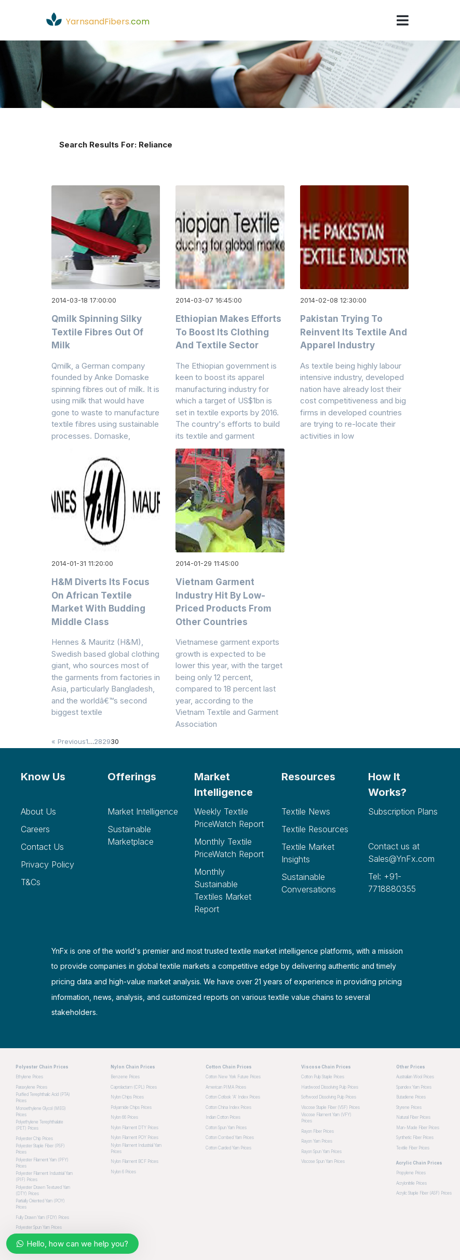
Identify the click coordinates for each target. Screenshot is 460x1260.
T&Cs (30, 882)
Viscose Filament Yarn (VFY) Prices (326, 1117)
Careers (35, 829)
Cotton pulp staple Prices (322, 1076)
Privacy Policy (47, 864)
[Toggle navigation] (402, 20)
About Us (38, 811)
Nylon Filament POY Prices (134, 1137)
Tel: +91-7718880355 (392, 882)
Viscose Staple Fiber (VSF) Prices (330, 1107)
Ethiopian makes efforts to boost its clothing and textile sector (228, 332)
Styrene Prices (409, 1107)
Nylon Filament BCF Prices (134, 1161)
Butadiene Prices (411, 1097)
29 (106, 741)
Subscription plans (403, 811)
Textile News (305, 811)
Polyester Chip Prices (34, 1138)
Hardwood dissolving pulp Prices (329, 1087)
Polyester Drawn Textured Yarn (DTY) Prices (43, 1190)
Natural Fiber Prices (413, 1117)
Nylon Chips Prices (127, 1097)
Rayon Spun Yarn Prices (321, 1151)
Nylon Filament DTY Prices (134, 1127)
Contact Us (42, 847)
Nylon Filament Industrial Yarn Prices (136, 1148)
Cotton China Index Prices (228, 1107)
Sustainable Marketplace (130, 835)
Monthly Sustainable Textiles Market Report (222, 890)
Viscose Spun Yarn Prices (323, 1161)
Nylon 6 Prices (123, 1171)
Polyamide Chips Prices (131, 1107)
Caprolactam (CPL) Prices (134, 1087)
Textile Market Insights (307, 853)
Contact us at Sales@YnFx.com (401, 852)
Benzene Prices (125, 1076)
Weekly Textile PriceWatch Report (229, 817)
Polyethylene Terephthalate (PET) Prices (39, 1125)
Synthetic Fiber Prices (415, 1137)
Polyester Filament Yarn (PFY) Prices (42, 1163)
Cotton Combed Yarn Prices (230, 1137)
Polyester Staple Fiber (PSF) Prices (40, 1149)
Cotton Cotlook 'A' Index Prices (233, 1097)
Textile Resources (314, 829)
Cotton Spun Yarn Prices (226, 1127)
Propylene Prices (411, 1172)
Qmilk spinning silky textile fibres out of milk (97, 332)
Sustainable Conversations (308, 883)
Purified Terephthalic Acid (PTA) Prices (43, 1097)
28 (98, 741)
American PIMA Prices (226, 1087)
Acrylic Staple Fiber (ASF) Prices (424, 1193)
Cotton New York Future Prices (233, 1076)
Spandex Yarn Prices (413, 1087)
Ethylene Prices (29, 1076)
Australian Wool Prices (415, 1076)
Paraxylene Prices (31, 1087)
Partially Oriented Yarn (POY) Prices (40, 1204)
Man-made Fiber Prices (417, 1127)
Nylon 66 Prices (124, 1117)
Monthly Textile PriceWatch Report (229, 847)
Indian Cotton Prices (223, 1117)
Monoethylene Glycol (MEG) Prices (41, 1111)
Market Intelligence (142, 811)
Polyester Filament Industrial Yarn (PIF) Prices (44, 1176)
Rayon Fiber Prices (317, 1131)
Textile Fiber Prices (412, 1147)
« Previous (68, 741)
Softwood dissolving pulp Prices (328, 1097)
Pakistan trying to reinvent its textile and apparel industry (353, 332)
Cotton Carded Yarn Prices (228, 1147)
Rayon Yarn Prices (316, 1141)
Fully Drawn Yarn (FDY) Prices (42, 1217)
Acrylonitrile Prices (411, 1183)
